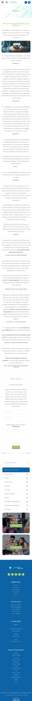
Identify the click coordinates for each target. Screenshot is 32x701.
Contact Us (16, 547)
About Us (16, 585)
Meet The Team (16, 589)
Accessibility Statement (9, 695)
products (7, 497)
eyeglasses (7, 486)
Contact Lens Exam (16, 609)
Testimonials (16, 592)
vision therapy (8, 474)
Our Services (16, 587)
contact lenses (8, 482)
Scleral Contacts (16, 611)
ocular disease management (12, 505)
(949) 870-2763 (16, 636)
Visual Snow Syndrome (16, 605)
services (7, 478)
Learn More (16, 525)
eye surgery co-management (12, 501)
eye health (7, 490)
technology (8, 509)
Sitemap (26, 695)
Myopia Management (16, 607)
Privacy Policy (19, 695)
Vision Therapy (16, 613)
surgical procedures (10, 493)
